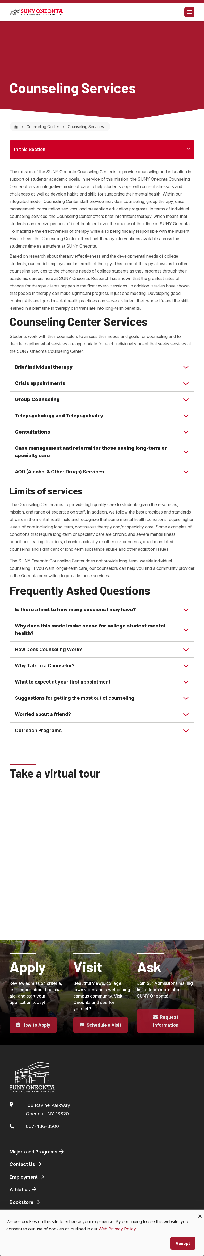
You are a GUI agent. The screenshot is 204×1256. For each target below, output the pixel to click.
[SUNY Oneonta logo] (36, 12)
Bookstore (25, 1202)
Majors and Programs (37, 1151)
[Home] (16, 126)
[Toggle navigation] (189, 12)
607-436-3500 (42, 1126)
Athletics (23, 1189)
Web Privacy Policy (117, 1229)
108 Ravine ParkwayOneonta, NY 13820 (48, 1109)
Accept (183, 1243)
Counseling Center (43, 126)
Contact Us (26, 1164)
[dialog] (102, 1232)
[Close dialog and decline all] (200, 1212)
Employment (27, 1177)
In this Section (29, 149)
